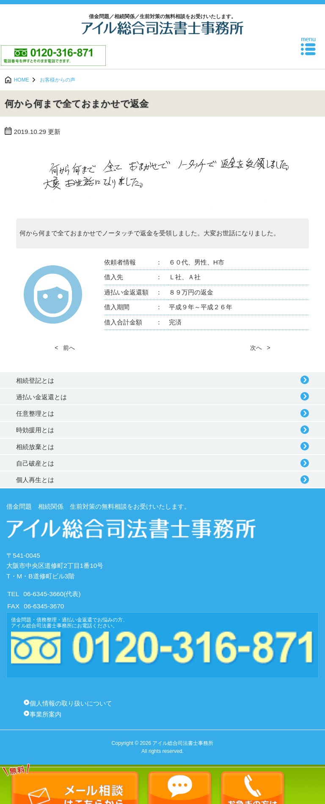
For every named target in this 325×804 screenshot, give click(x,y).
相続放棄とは (35, 446)
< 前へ (65, 347)
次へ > (260, 347)
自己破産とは (35, 463)
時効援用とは (35, 429)
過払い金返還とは (41, 397)
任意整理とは (35, 413)
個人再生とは (35, 479)
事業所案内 (45, 714)
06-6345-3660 (43, 593)
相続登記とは (35, 380)
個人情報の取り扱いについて (71, 703)
